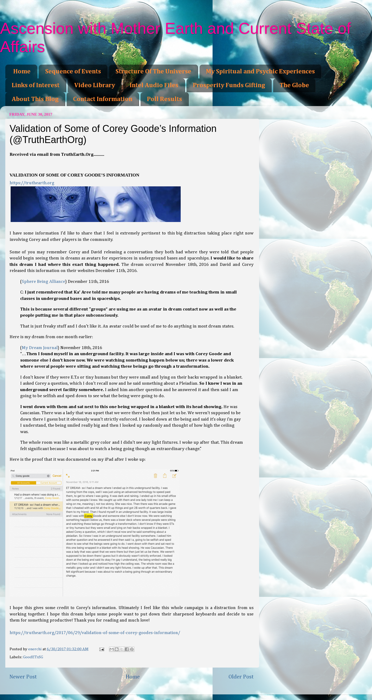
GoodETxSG (33, 657)
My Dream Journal (40, 348)
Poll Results (164, 99)
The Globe (294, 85)
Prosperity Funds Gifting (229, 85)
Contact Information (102, 99)
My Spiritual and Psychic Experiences (260, 71)
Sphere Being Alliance (43, 281)
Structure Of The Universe (153, 71)
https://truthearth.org (32, 183)
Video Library (94, 85)
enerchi (35, 649)
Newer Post (23, 677)
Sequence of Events (73, 71)
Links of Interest (36, 85)
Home (22, 71)
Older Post (241, 677)
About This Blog (35, 99)
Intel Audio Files (154, 85)
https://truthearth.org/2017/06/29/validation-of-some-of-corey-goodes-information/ (95, 633)
